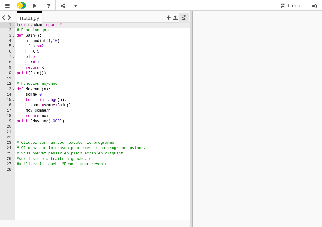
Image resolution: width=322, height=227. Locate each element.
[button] (7, 5)
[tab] (29, 18)
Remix (293, 5)
